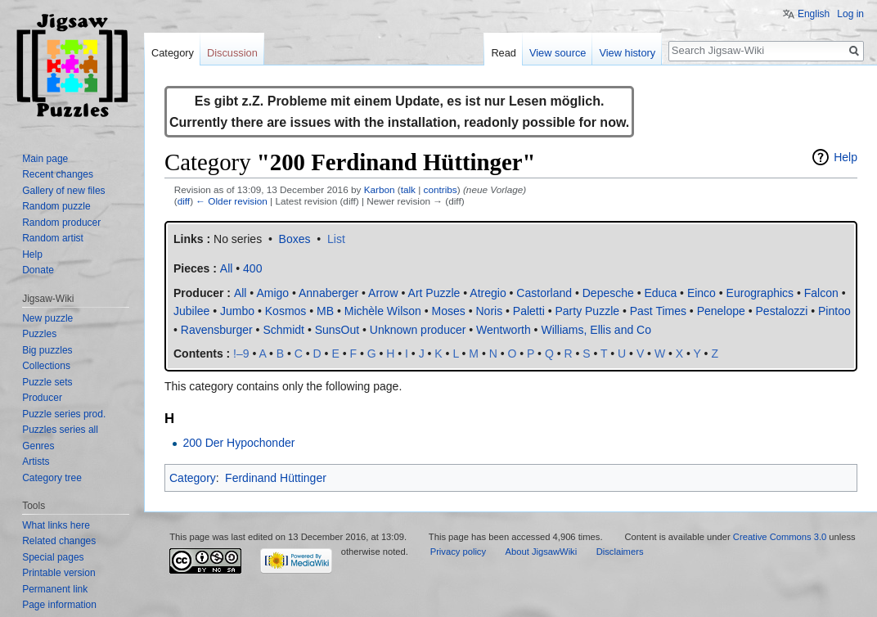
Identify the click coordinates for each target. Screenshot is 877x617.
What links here (56, 525)
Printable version (58, 573)
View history (627, 53)
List (336, 238)
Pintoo (834, 311)
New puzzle (47, 318)
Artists (35, 461)
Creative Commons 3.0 (779, 537)
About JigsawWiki (542, 551)
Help (845, 157)
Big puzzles (47, 350)
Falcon (821, 292)
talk (408, 189)
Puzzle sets (47, 382)
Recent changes (57, 174)
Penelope (721, 311)
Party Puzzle (587, 311)
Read (503, 53)
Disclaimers (620, 551)
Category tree (52, 478)
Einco (701, 292)
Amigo (272, 292)
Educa (660, 292)
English (814, 14)
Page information (59, 604)
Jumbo (237, 311)
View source (557, 53)
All (240, 292)
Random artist (52, 238)
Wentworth (503, 329)
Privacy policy (458, 551)
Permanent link (55, 589)
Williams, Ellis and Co (596, 329)
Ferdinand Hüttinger (275, 477)
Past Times (658, 311)
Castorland (544, 292)
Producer (42, 397)
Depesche (608, 292)
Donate (38, 270)
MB (325, 311)
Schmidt (283, 329)
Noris (488, 311)
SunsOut (337, 329)
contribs (440, 189)
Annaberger (328, 292)
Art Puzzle (434, 292)
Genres (38, 446)
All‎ (226, 268)
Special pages (52, 557)
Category (192, 477)
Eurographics (760, 292)
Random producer (61, 222)
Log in (850, 14)
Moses (448, 311)
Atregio (488, 292)
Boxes (295, 238)
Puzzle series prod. (64, 414)
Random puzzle (56, 206)
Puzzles (39, 334)
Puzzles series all (60, 429)
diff (184, 201)
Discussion (232, 53)
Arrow (383, 292)
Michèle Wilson (382, 311)
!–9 (241, 353)
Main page (45, 158)
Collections (46, 366)
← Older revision (232, 201)
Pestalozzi (782, 311)
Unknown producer (418, 329)
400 (252, 268)
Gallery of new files (63, 190)
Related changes (59, 541)
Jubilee (191, 311)
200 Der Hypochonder (238, 442)
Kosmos (286, 311)
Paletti (529, 311)
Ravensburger (217, 329)
